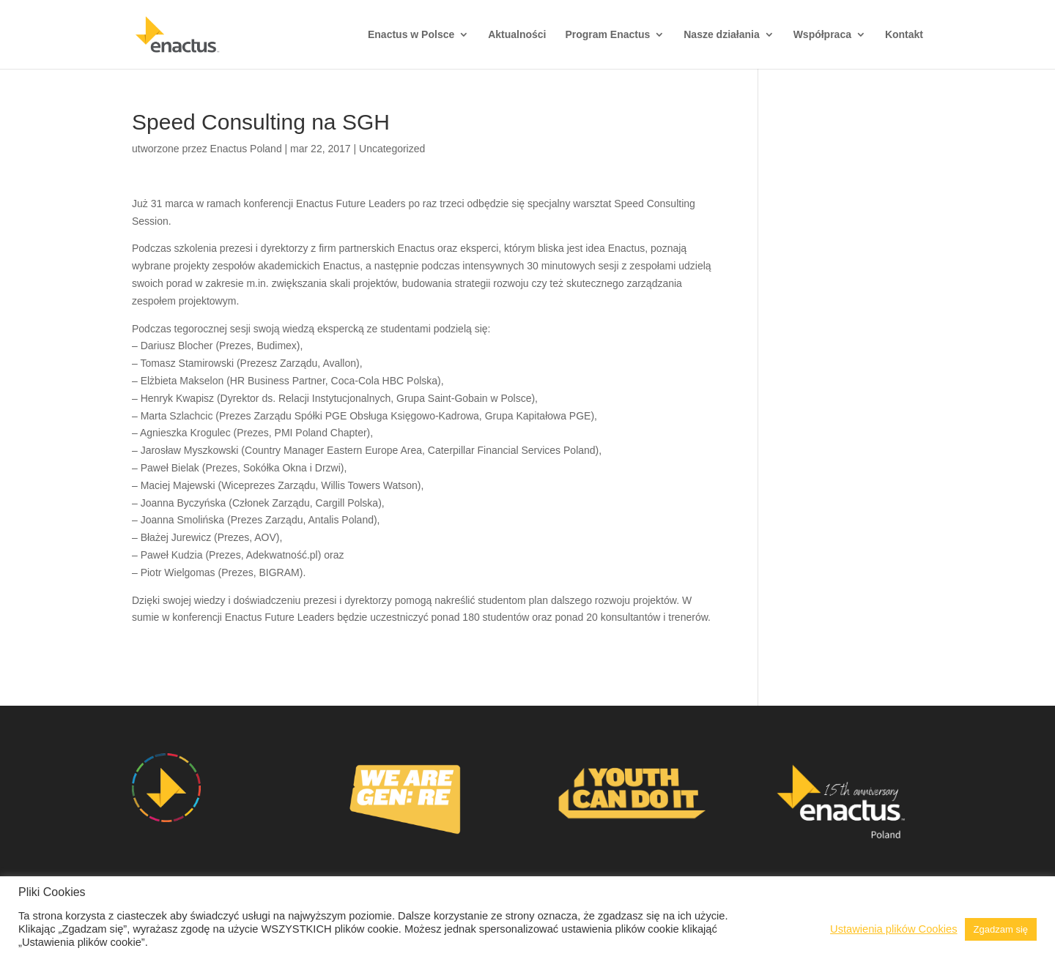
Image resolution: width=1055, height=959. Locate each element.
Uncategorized (392, 148)
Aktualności (517, 34)
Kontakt (904, 34)
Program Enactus (607, 34)
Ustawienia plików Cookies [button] (894, 929)
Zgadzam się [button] (1001, 929)
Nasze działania (722, 34)
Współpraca (822, 34)
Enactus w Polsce (411, 34)
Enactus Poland (246, 148)
